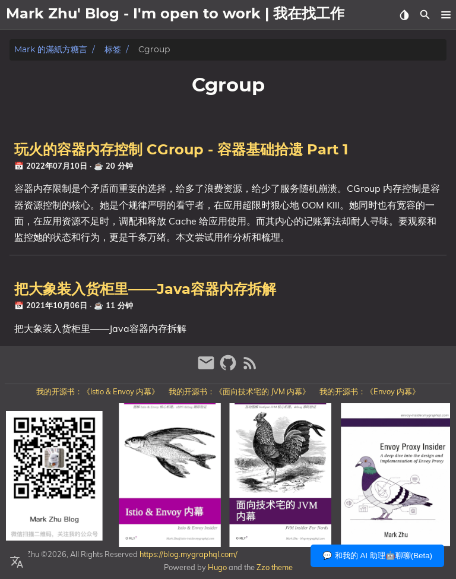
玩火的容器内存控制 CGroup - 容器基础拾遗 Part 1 (181, 150)
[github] (229, 367)
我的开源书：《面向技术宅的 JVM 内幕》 (239, 391)
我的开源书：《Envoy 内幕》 (369, 391)
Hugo (217, 567)
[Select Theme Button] (404, 15)
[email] (207, 367)
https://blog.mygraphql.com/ (188, 554)
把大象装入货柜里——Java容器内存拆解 (145, 290)
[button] (445, 15)
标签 (112, 49)
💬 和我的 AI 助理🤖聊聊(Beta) (377, 555)
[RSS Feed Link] (249, 367)
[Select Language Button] (16, 562)
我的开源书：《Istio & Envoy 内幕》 (97, 391)
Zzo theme (274, 567)
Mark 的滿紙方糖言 (50, 49)
